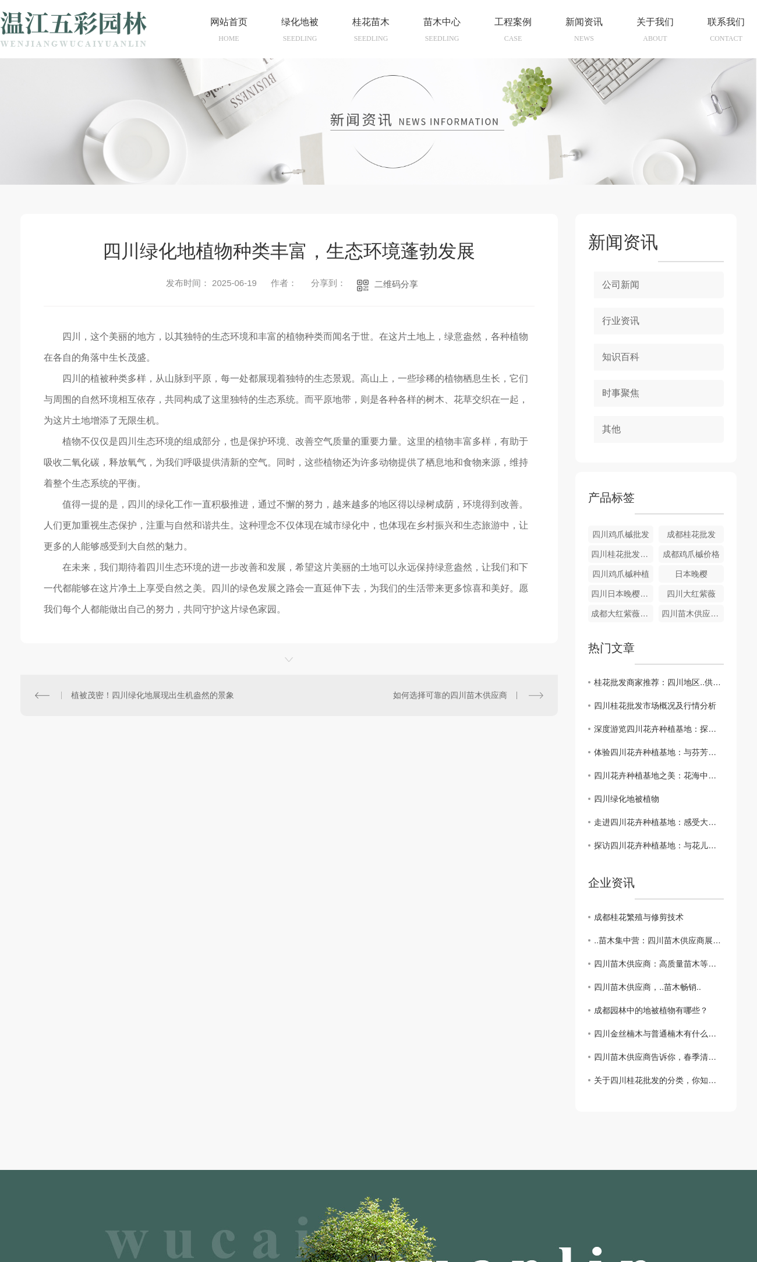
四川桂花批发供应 (622, 554)
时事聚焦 (620, 393)
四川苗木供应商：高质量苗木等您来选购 (659, 963)
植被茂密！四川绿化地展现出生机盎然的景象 (152, 695)
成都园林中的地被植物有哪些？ (651, 1010)
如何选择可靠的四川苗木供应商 (450, 695)
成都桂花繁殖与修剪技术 (639, 917)
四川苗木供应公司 (693, 613)
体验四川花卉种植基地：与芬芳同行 (659, 752)
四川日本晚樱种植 (622, 593)
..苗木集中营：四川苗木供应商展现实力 (659, 940)
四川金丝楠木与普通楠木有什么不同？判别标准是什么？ (659, 1033)
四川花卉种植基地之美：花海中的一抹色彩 (659, 775)
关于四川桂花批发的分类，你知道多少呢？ (659, 1080)
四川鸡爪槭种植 (620, 574)
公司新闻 (620, 285)
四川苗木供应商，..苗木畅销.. (647, 987)
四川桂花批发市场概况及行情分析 (655, 705)
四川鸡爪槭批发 (620, 534)
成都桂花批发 (691, 534)
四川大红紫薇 (691, 593)
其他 (611, 429)
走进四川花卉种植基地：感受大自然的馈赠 (659, 822)
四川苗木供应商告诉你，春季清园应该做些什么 (659, 1057)
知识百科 (620, 357)
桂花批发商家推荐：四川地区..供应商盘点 (659, 682)
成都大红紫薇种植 (622, 613)
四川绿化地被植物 (626, 798)
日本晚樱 (691, 574)
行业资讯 (620, 321)
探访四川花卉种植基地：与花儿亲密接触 (659, 845)
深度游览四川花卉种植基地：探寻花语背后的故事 (659, 729)
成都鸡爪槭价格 (691, 554)
